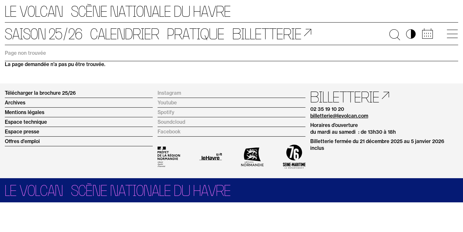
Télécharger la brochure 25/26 (40, 93)
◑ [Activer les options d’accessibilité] (411, 34)
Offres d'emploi (22, 141)
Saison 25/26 (43, 34)
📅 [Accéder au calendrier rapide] (427, 34)
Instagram (169, 93)
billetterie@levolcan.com (339, 116)
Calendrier (124, 34)
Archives (15, 103)
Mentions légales (24, 112)
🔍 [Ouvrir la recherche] (394, 34)
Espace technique (26, 122)
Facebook (169, 132)
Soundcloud (171, 122)
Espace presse (22, 132)
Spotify (166, 112)
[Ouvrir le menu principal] (452, 34)
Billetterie (267, 34)
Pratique (195, 34)
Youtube (167, 103)
